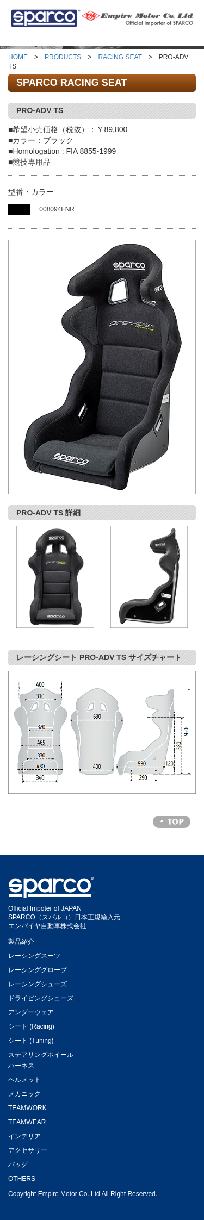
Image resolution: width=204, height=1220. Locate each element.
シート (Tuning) (31, 1039)
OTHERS (21, 1177)
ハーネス (21, 1064)
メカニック (24, 1092)
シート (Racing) (31, 1024)
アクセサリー (27, 1148)
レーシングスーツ (34, 954)
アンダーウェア (31, 1010)
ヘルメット (24, 1078)
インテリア (24, 1134)
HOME (18, 57)
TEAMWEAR (27, 1120)
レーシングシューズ (37, 982)
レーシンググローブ (37, 968)
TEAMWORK (27, 1106)
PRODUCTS (63, 57)
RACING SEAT (119, 57)
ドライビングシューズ (40, 996)
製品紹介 (21, 940)
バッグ (18, 1163)
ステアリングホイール (40, 1053)
